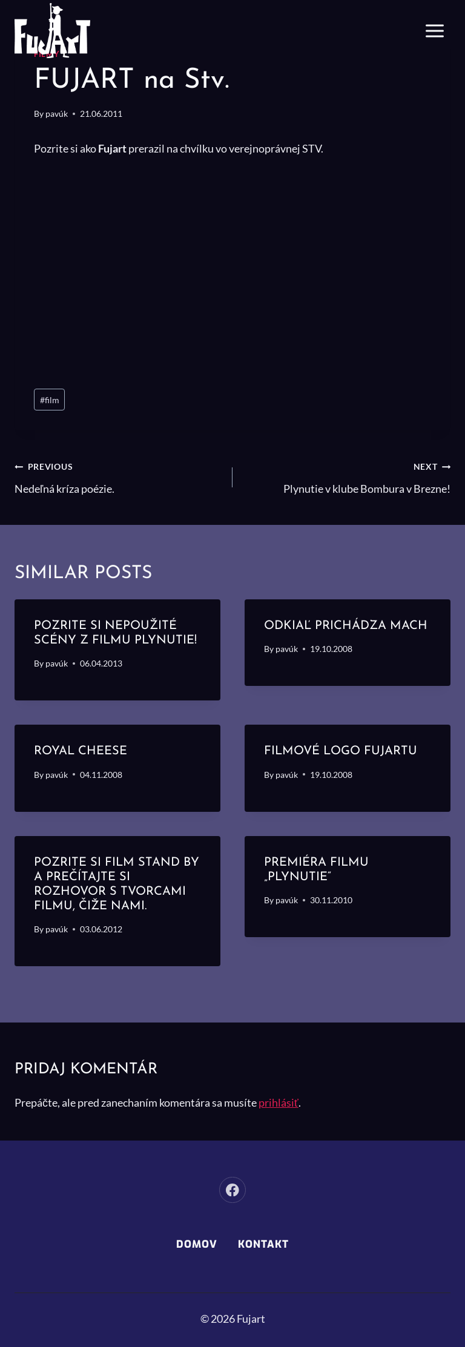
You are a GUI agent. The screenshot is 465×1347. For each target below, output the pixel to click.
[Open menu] (434, 30)
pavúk (56, 113)
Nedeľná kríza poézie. (118, 476)
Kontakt (263, 1244)
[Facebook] (232, 1190)
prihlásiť (278, 1102)
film (49, 400)
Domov (196, 1244)
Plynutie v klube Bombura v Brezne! (346, 476)
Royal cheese (80, 751)
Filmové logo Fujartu (340, 751)
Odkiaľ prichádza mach (345, 626)
